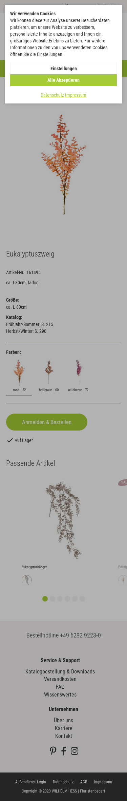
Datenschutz (52, 95)
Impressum (75, 95)
